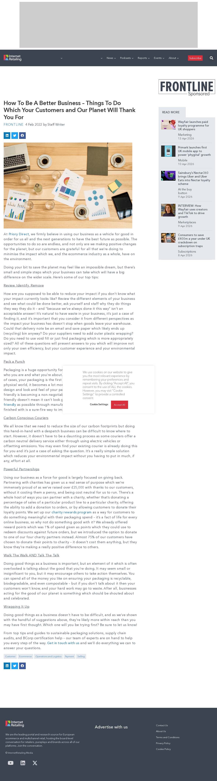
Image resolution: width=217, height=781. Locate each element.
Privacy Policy (163, 743)
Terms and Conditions (168, 737)
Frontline (14, 125)
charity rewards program (72, 512)
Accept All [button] (119, 404)
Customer (10, 656)
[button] (212, 58)
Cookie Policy (163, 749)
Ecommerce (25, 656)
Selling (81, 656)
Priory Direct (19, 234)
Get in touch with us (63, 643)
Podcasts (126, 57)
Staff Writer (54, 125)
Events (159, 57)
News (111, 57)
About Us (161, 731)
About (174, 57)
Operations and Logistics (48, 656)
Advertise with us (111, 726)
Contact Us (162, 725)
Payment (69, 656)
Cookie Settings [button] (99, 404)
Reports (144, 57)
